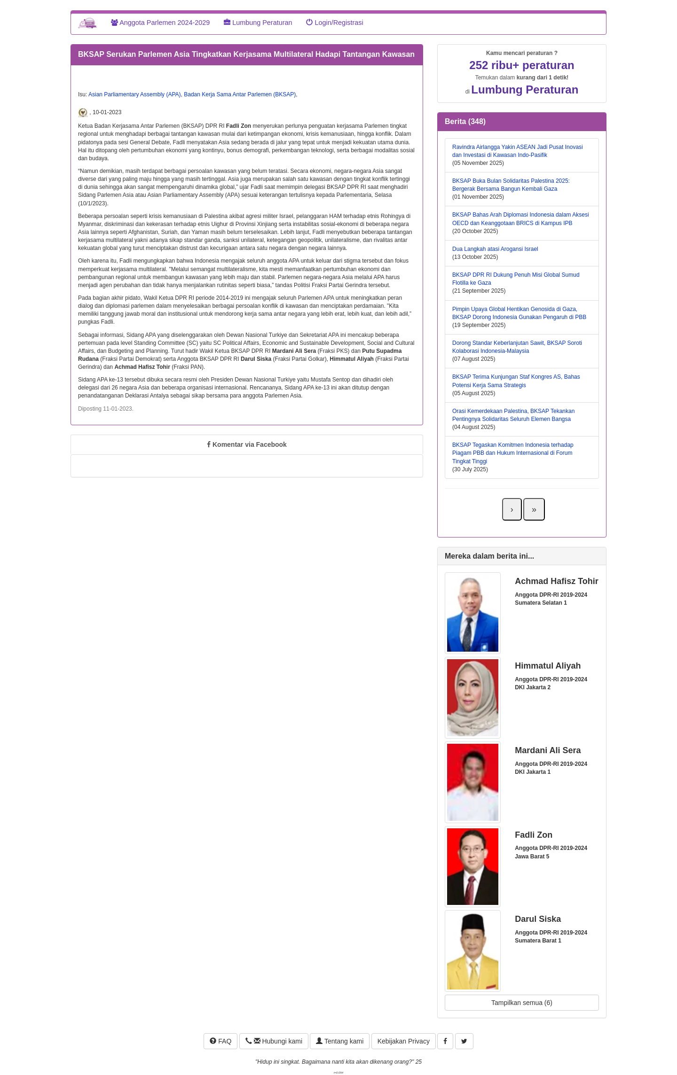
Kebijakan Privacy (404, 1041)
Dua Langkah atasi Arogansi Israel (495, 249)
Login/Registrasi (334, 22)
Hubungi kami (273, 1041)
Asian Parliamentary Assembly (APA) (134, 94)
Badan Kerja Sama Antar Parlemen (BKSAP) (240, 94)
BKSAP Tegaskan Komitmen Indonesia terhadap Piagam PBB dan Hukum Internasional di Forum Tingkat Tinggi (513, 453)
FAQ (220, 1041)
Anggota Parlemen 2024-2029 (160, 22)
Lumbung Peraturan (258, 22)
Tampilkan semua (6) (521, 1002)
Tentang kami (339, 1041)
